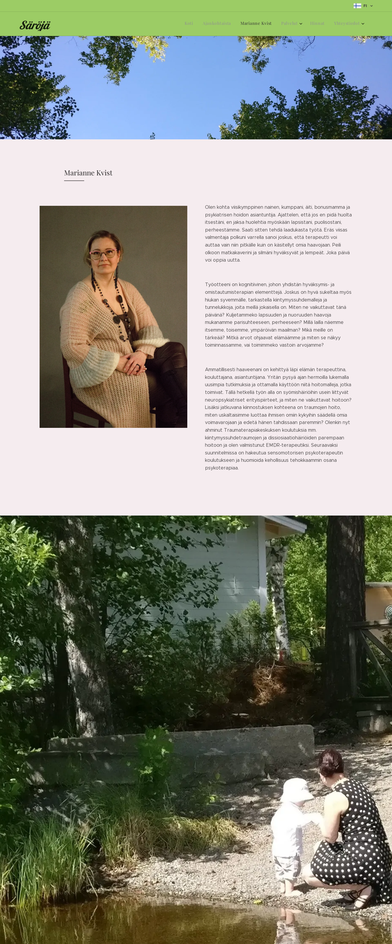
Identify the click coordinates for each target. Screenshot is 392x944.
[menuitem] (311, 24)
